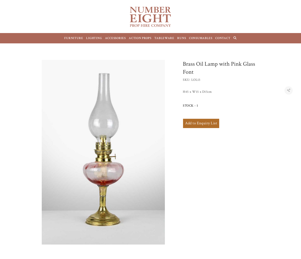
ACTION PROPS (140, 38)
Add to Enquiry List (201, 123)
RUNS (181, 38)
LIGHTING (94, 38)
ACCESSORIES (115, 38)
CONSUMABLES (200, 38)
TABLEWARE (164, 38)
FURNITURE (73, 38)
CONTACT (222, 38)
